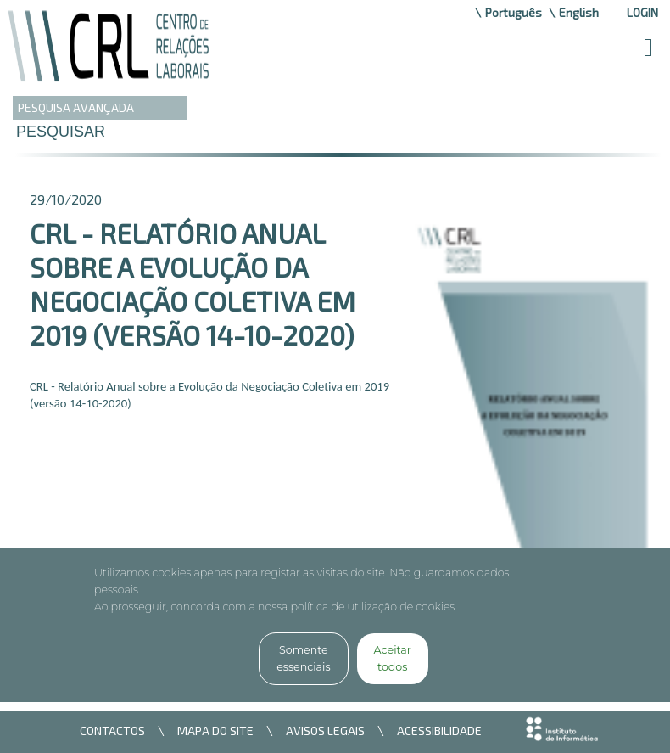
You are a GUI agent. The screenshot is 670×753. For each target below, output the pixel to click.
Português (513, 12)
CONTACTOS (112, 730)
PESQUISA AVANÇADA (76, 107)
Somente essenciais (303, 658)
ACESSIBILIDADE (439, 730)
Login (642, 12)
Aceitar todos (392, 658)
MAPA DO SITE (215, 730)
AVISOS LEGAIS (325, 730)
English (579, 12)
